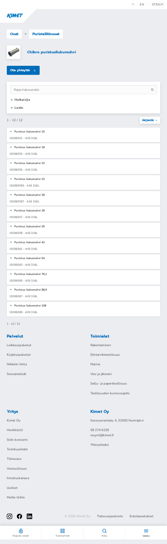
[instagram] (9, 516)
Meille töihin (16, 497)
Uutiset (12, 488)
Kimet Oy (13, 420)
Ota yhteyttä (23, 70)
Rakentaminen (100, 345)
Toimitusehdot (17, 449)
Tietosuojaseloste (110, 516)
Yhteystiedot (99, 445)
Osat (14, 34)
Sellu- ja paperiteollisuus (108, 383)
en (142, 4)
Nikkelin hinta (17, 364)
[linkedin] (29, 516)
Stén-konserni (17, 440)
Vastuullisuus (17, 468)
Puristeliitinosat (45, 34)
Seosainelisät (16, 374)
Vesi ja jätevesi (101, 374)
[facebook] (19, 516)
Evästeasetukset (141, 516)
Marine (95, 364)
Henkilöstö (15, 430)
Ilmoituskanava (18, 478)
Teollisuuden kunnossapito (110, 393)
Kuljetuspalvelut (19, 355)
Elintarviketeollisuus (105, 355)
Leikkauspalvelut (19, 345)
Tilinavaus (14, 459)
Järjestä (150, 120)
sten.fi (157, 4)
